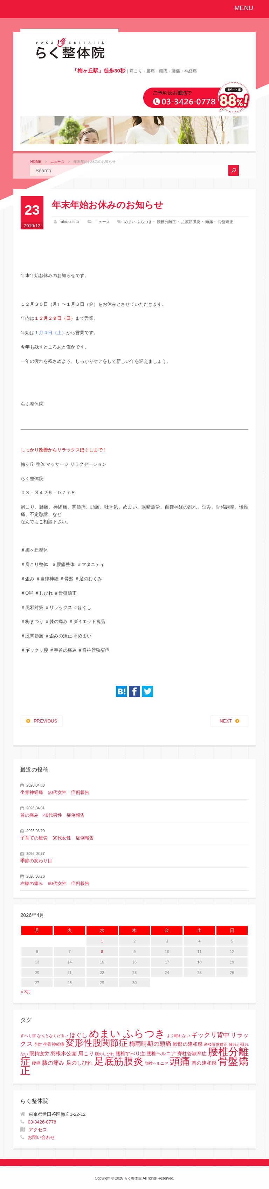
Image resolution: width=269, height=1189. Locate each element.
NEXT (226, 721)
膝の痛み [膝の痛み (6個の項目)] (53, 1062)
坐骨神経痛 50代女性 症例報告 (54, 792)
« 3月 (25, 991)
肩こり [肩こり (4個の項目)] (86, 1053)
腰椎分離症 (166, 222)
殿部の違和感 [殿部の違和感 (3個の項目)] (187, 1044)
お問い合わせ (41, 1137)
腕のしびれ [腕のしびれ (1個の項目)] (104, 1054)
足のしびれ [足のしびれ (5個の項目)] (79, 1063)
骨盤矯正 (225, 222)
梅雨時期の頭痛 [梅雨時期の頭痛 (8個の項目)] (150, 1044)
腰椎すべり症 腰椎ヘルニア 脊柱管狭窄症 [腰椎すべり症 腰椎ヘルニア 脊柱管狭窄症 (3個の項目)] (161, 1053)
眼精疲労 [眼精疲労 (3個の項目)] (39, 1053)
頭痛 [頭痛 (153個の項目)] (180, 1061)
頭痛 (209, 222)
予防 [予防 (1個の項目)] (38, 1044)
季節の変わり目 (36, 860)
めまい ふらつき (138, 222)
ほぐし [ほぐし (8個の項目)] (79, 1035)
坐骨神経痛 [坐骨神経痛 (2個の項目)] (53, 1044)
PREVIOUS (45, 721)
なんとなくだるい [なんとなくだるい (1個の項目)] (52, 1036)
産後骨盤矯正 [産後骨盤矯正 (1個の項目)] (215, 1044)
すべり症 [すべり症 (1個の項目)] (28, 1036)
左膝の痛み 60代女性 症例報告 (54, 883)
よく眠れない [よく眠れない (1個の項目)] (178, 1036)
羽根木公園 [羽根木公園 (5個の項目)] (63, 1053)
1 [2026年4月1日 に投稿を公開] (102, 941)
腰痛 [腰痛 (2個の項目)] (36, 1063)
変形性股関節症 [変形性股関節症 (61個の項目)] (97, 1043)
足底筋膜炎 (190, 222)
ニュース (57, 162)
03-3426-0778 (42, 1122)
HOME (35, 162)
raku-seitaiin (70, 222)
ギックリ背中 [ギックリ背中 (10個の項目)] (210, 1034)
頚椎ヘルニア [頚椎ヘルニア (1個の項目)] (156, 1063)
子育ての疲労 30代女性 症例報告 (57, 838)
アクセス (38, 1129)
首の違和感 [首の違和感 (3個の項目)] (204, 1063)
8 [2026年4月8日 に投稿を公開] (102, 951)
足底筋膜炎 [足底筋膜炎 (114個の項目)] (119, 1061)
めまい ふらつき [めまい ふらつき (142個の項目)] (127, 1033)
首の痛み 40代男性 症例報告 (52, 815)
